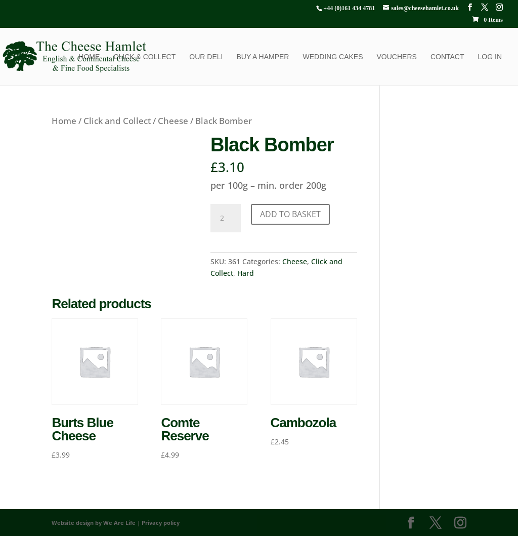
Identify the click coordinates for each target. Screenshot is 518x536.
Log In (490, 57)
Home (89, 57)
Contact (447, 57)
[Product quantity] (225, 218)
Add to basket (290, 214)
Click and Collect (117, 121)
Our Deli (206, 57)
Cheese (173, 121)
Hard (245, 273)
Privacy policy (161, 522)
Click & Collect (144, 57)
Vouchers (397, 57)
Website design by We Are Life (94, 522)
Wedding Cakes (333, 57)
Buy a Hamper (262, 57)
